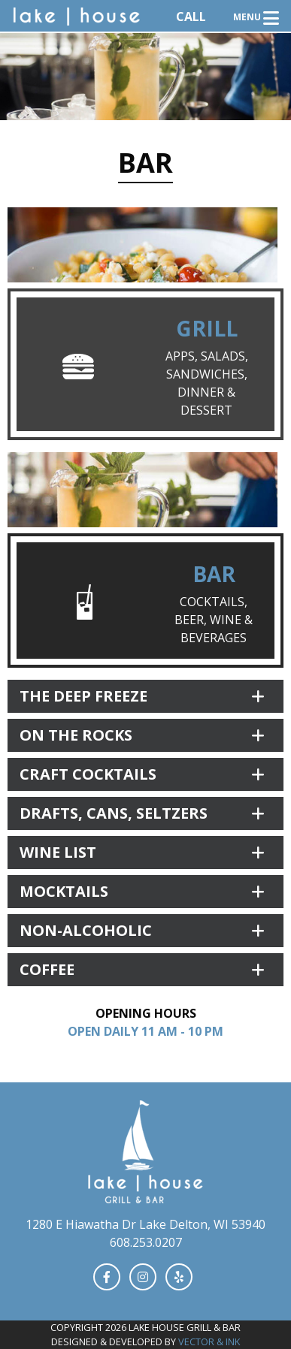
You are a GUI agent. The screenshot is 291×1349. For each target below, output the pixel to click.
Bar (213, 574)
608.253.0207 (146, 1242)
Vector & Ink (209, 1341)
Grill (207, 328)
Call (191, 16)
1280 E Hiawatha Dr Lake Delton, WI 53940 (145, 1224)
